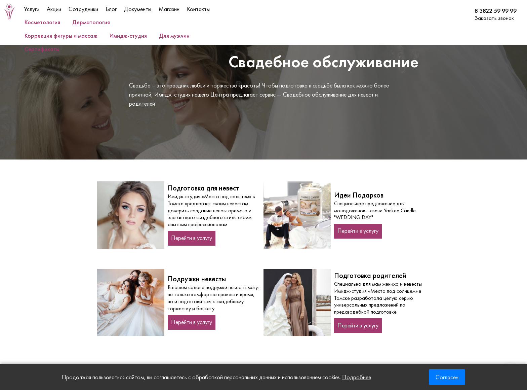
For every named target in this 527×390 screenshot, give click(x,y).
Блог (111, 9)
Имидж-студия (128, 35)
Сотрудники (83, 9)
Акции (54, 9)
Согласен (447, 377)
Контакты (198, 9)
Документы (137, 9)
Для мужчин (174, 35)
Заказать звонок (494, 17)
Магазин (169, 9)
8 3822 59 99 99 (496, 10)
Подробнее (356, 377)
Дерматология (91, 22)
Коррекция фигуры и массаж (61, 35)
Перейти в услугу (191, 238)
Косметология (42, 22)
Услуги (31, 9)
